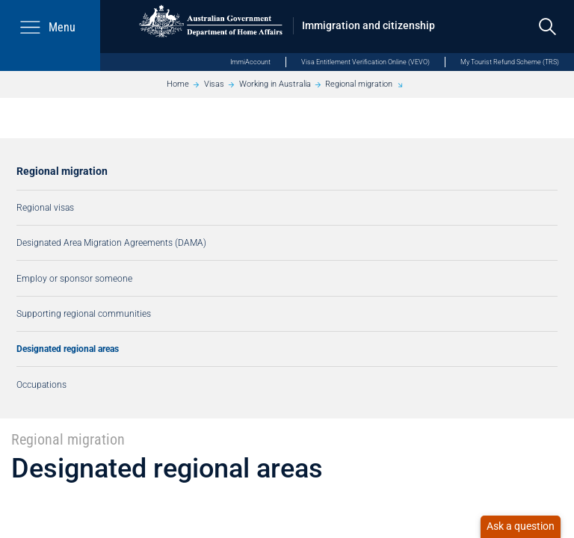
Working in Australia (275, 84)
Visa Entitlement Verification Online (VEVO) (365, 62)
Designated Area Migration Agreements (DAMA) (111, 242)
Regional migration (358, 84)
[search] (547, 26)
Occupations (41, 384)
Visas (214, 84)
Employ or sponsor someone (74, 278)
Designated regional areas (67, 348)
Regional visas (45, 207)
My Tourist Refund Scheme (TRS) (509, 62)
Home (178, 84)
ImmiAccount (250, 62)
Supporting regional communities (83, 313)
